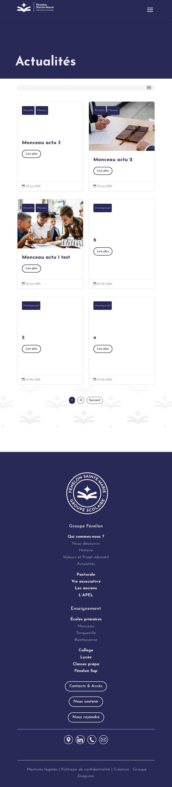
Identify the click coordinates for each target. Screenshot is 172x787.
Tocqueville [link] (86, 633)
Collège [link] (86, 650)
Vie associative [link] (86, 581)
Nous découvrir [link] (86, 543)
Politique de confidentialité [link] (86, 769)
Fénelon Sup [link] (85, 671)
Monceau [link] (42, 110)
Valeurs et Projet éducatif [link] (86, 557)
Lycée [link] (86, 657)
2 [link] (81, 400)
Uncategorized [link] (102, 208)
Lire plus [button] (31, 153)
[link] (36, 7)
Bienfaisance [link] (86, 640)
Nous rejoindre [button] (86, 717)
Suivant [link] (94, 400)
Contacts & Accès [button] (85, 686)
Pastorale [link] (86, 575)
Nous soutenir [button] (86, 701)
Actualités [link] (86, 564)
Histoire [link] (86, 550)
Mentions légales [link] (42, 769)
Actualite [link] (28, 110)
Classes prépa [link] (86, 664)
